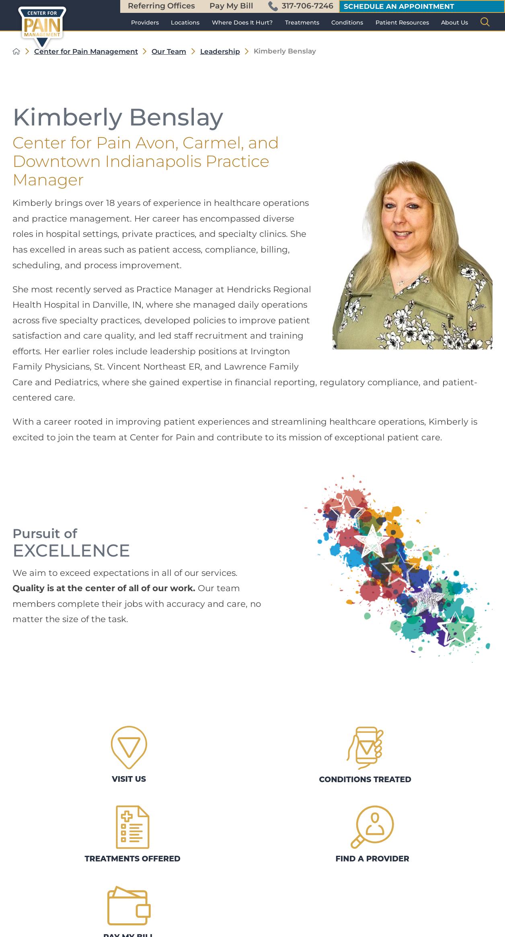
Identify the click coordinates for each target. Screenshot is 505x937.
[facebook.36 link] (33, 930)
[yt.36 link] (91, 930)
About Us (454, 22)
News (145, 892)
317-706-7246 (301, 6)
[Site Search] (485, 22)
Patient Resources (402, 22)
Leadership (220, 51)
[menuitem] (145, 22)
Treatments (302, 22)
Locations (185, 22)
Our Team (169, 51)
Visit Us (47, 742)
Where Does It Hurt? (242, 22)
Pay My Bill (231, 5)
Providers (145, 22)
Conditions (347, 22)
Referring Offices (161, 5)
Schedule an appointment (399, 6)
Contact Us (154, 850)
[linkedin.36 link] (72, 930)
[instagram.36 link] (52, 930)
